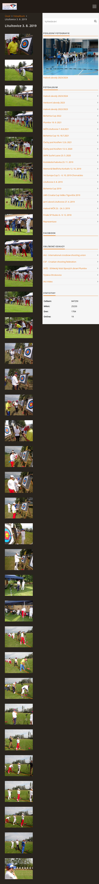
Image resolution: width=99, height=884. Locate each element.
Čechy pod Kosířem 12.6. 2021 (57, 142)
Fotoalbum (19, 16)
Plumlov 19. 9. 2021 (52, 122)
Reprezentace (49, 221)
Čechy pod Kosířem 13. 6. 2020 (57, 148)
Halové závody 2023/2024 (55, 77)
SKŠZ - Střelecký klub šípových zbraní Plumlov (65, 268)
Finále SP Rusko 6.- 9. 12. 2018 (57, 215)
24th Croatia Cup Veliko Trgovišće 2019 (61, 195)
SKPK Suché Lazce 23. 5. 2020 (57, 155)
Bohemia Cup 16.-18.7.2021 (56, 135)
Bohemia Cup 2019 (52, 188)
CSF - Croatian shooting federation (59, 261)
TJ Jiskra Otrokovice (52, 274)
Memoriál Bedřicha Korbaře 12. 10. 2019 (62, 168)
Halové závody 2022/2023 (55, 109)
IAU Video (48, 281)
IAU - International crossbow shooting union (64, 255)
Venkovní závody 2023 (54, 102)
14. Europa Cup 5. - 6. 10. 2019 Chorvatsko (63, 175)
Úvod (7, 16)
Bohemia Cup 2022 (52, 115)
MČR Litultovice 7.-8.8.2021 (56, 129)
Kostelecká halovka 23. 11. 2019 (58, 162)
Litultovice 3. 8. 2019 (53, 181)
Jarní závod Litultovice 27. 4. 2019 (59, 201)
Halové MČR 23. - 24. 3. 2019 (56, 208)
